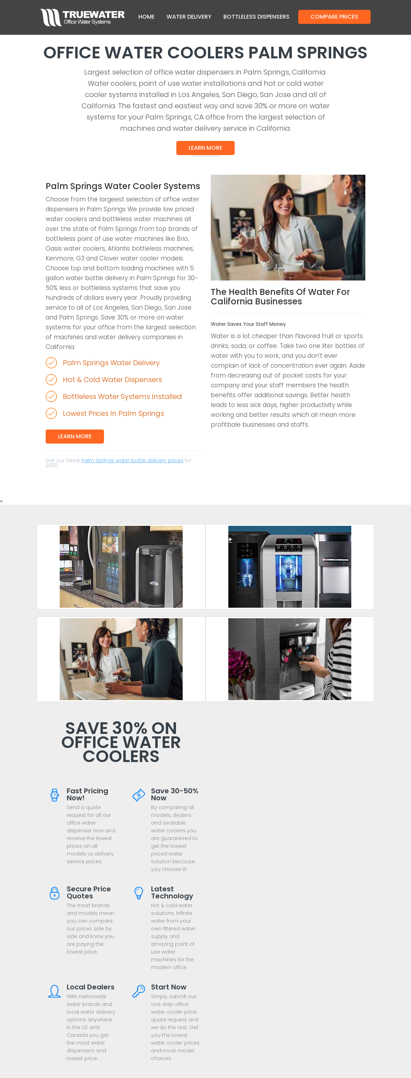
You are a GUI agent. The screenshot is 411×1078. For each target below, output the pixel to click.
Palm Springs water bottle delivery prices (132, 460)
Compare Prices (334, 17)
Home (146, 17)
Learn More (205, 148)
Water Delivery (189, 17)
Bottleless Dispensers (256, 17)
